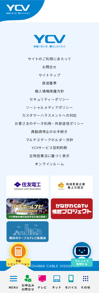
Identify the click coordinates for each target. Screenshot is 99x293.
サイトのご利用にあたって (49, 58)
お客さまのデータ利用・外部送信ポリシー (49, 123)
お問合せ (49, 66)
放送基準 (49, 82)
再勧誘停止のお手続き (49, 131)
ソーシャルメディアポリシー (49, 107)
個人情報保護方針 (49, 91)
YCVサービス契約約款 (49, 147)
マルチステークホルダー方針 (49, 139)
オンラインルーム (49, 163)
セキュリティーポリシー (49, 99)
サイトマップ (49, 75)
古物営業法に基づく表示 (49, 155)
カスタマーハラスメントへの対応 (49, 115)
